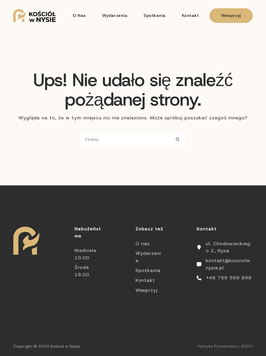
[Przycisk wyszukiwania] (177, 139)
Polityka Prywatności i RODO (225, 346)
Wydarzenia (115, 15)
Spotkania (154, 15)
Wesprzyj (231, 15)
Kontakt (190, 15)
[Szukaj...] (125, 139)
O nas (79, 15)
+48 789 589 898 (229, 278)
